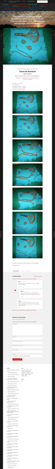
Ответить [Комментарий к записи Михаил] (19, 307)
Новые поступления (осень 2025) (13, 374)
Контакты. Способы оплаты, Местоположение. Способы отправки (27, 78)
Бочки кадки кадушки (11, 376)
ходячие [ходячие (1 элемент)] (30, 374)
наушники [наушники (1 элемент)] (26, 374)
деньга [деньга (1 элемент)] (29, 371)
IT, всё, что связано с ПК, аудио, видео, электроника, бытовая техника (28, 9)
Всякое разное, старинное (12, 465)
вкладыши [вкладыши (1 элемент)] (23, 371)
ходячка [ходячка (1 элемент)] (23, 375)
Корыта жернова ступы (11, 391)
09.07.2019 (23, 281)
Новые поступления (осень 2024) (13, 389)
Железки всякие (42, 6)
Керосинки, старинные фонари (32, 4)
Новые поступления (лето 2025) (13, 381)
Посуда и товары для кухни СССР (13, 417)
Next (51, 46)
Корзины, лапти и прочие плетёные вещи (25, 6)
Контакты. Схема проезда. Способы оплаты (14, 2)
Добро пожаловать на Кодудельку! (27, 14)
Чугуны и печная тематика (7, 6)
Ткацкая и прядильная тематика (43, 4)
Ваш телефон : (18, 345)
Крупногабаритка (15, 6)
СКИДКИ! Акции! (11, 467)
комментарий (14, 323)
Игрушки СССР (10, 428)
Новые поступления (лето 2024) (13, 393)
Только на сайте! (5, 4)
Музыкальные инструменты (12, 372)
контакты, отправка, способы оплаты (33, 294)
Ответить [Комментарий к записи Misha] (22, 296)
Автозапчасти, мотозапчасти (12, 383)
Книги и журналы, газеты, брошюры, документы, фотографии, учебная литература (13, 411)
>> (13, 260)
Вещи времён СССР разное (12, 419)
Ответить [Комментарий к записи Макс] (19, 286)
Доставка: (14, 354)
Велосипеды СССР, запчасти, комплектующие (9, 9)
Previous (3, 46)
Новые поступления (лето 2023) (13, 408)
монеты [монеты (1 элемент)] (23, 374)
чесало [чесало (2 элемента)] (26, 375)
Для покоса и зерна (35, 6)
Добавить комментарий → (38, 276)
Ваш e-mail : (17, 341)
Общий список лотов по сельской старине (31, 1)
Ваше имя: (14, 336)
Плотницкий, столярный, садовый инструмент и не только (18, 4)
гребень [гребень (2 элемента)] (27, 371)
